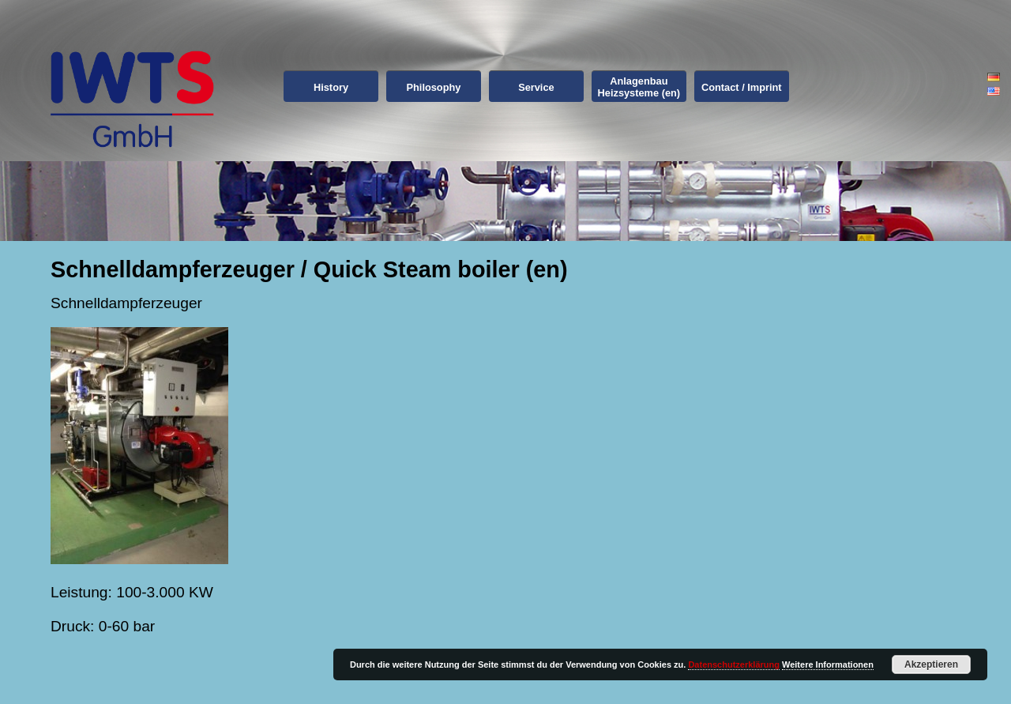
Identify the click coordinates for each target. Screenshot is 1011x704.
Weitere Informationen (828, 664)
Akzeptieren (931, 664)
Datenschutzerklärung (734, 664)
